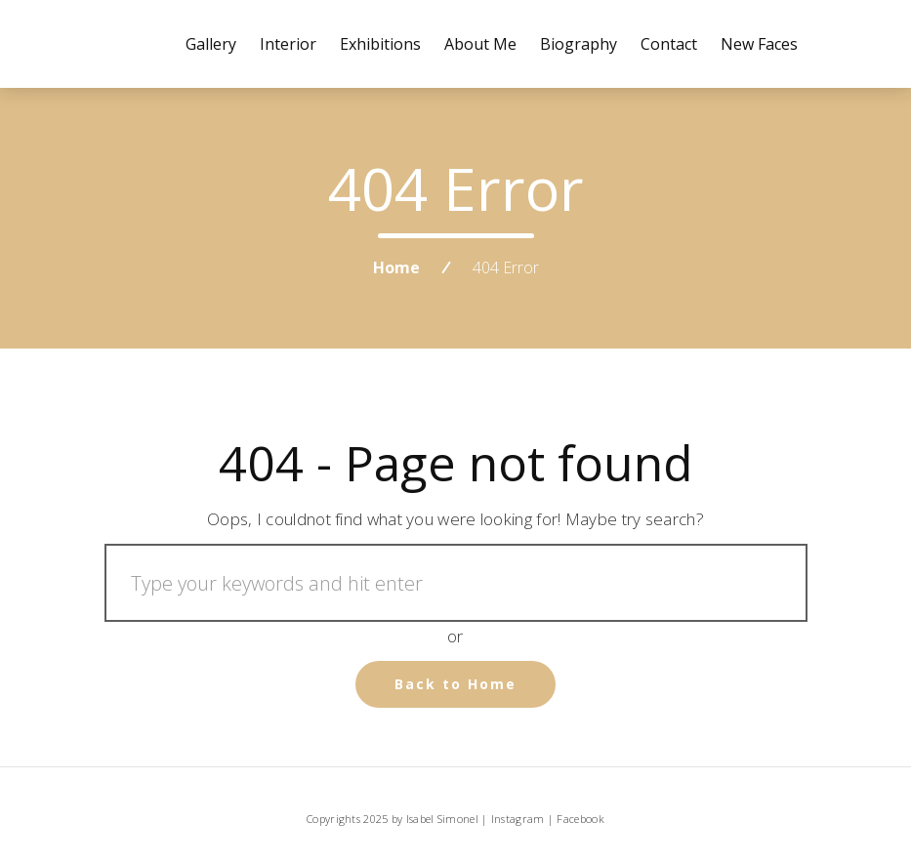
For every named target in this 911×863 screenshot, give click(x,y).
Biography (578, 44)
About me (480, 44)
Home (396, 267)
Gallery (211, 44)
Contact (669, 44)
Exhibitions (380, 44)
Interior (288, 44)
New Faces (759, 44)
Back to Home (455, 684)
